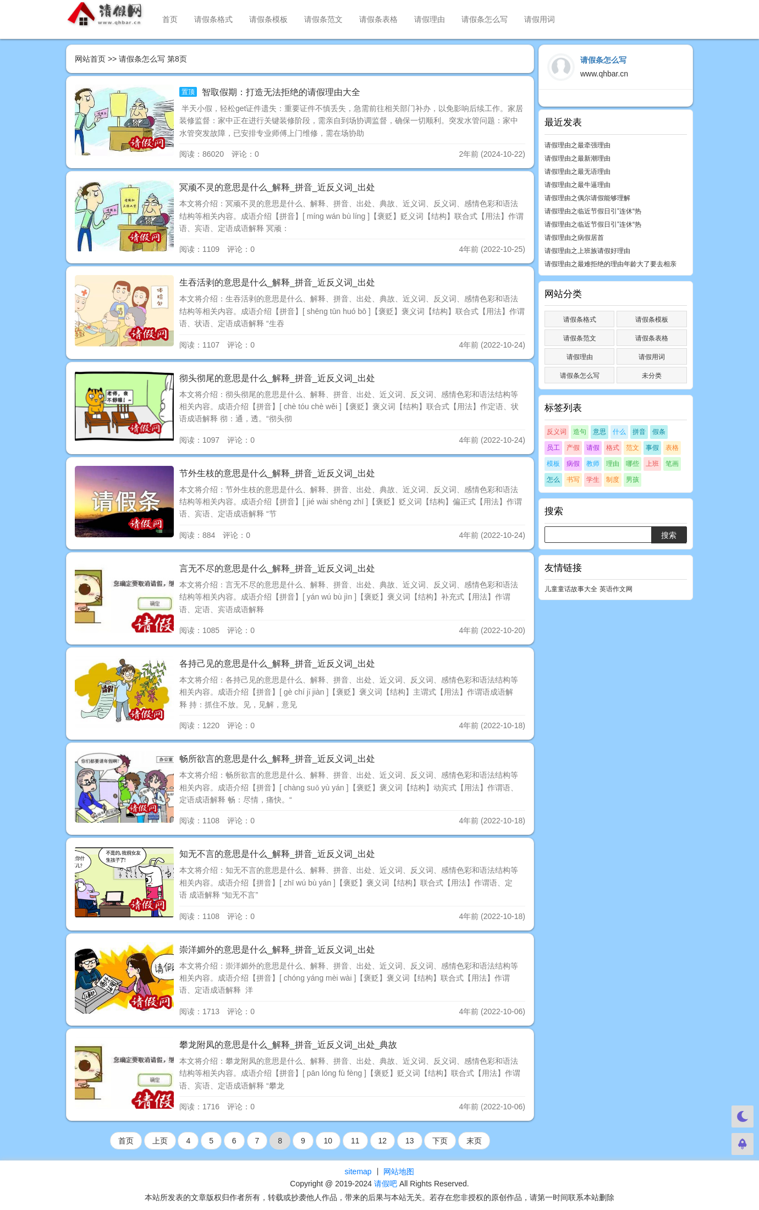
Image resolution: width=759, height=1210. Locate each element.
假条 (659, 432)
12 (382, 1140)
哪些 (632, 464)
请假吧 (385, 1183)
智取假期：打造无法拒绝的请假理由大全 (279, 92)
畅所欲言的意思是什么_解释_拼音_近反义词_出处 (277, 758)
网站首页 (90, 58)
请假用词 (539, 19)
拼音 (639, 432)
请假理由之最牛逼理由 (577, 185)
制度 (612, 479)
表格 (672, 448)
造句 (579, 432)
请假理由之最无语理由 (577, 171)
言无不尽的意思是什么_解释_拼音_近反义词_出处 (277, 568)
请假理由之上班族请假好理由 (587, 251)
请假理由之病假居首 (574, 237)
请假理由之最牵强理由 (577, 145)
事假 (652, 448)
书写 (573, 479)
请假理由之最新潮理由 (577, 158)
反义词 (556, 432)
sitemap (358, 1171)
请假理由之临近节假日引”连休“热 (592, 211)
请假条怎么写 (484, 19)
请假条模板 (268, 19)
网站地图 (398, 1171)
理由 (612, 464)
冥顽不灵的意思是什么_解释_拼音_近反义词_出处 (277, 187)
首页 (170, 19)
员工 (553, 448)
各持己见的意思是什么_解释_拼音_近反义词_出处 (277, 663)
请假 (593, 448)
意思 (599, 432)
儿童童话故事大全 (570, 589)
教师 (593, 464)
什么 (619, 432)
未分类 (652, 376)
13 (409, 1140)
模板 (553, 464)
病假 (573, 464)
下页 (440, 1140)
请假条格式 (213, 19)
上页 (160, 1140)
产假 (573, 448)
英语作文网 (616, 589)
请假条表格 (378, 19)
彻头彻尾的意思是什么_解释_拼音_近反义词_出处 (277, 378)
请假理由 (429, 19)
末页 (474, 1140)
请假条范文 (323, 19)
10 (328, 1140)
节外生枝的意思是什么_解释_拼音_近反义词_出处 (277, 473)
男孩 (632, 479)
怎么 (553, 479)
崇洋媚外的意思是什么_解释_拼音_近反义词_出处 (277, 949)
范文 (632, 448)
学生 (593, 479)
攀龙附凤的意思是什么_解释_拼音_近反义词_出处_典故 (288, 1044)
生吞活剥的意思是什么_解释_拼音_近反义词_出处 (277, 282)
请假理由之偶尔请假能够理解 (587, 198)
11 (355, 1140)
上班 (652, 464)
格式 (612, 448)
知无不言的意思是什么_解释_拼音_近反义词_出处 (277, 854)
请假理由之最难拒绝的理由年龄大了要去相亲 (610, 264)
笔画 (672, 464)
